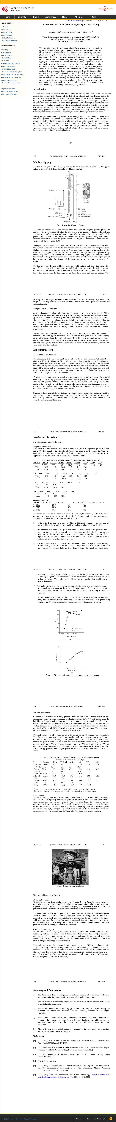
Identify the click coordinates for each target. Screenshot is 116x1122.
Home (7, 17)
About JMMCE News (8, 80)
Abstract (4, 27)
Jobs (94, 17)
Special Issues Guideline (9, 94)
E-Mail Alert (8, 1119)
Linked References (8, 38)
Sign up (79, 1119)
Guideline (5, 61)
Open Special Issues (8, 89)
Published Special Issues (9, 91)
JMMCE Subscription (8, 69)
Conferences (50, 17)
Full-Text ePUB (6, 35)
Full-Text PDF (6, 30)
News (64, 17)
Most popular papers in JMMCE (12, 74)
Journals (22, 17)
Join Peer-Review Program (26, 1119)
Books (36, 17)
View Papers (6, 52)
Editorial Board (6, 58)
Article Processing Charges (10, 63)
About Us (79, 17)
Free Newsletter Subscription (11, 72)
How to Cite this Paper (9, 41)
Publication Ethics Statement (11, 77)
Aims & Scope (6, 55)
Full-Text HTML (7, 32)
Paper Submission (8, 66)
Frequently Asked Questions (11, 83)
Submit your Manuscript (96, 1119)
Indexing (4, 49)
